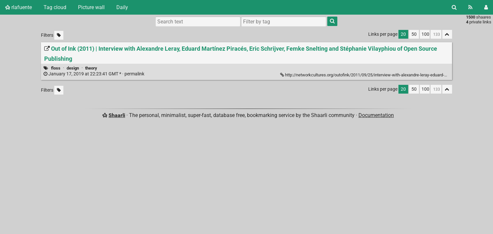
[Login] (486, 7)
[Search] (454, 7)
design (73, 68)
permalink (94, 74)
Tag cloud (55, 7)
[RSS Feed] (470, 7)
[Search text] (198, 21)
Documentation (376, 115)
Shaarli (117, 115)
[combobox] (283, 21)
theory (91, 68)
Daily (122, 7)
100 (425, 34)
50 (414, 34)
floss (55, 68)
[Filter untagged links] (58, 35)
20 (403, 34)
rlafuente (18, 7)
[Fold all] (447, 34)
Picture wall (91, 7)
